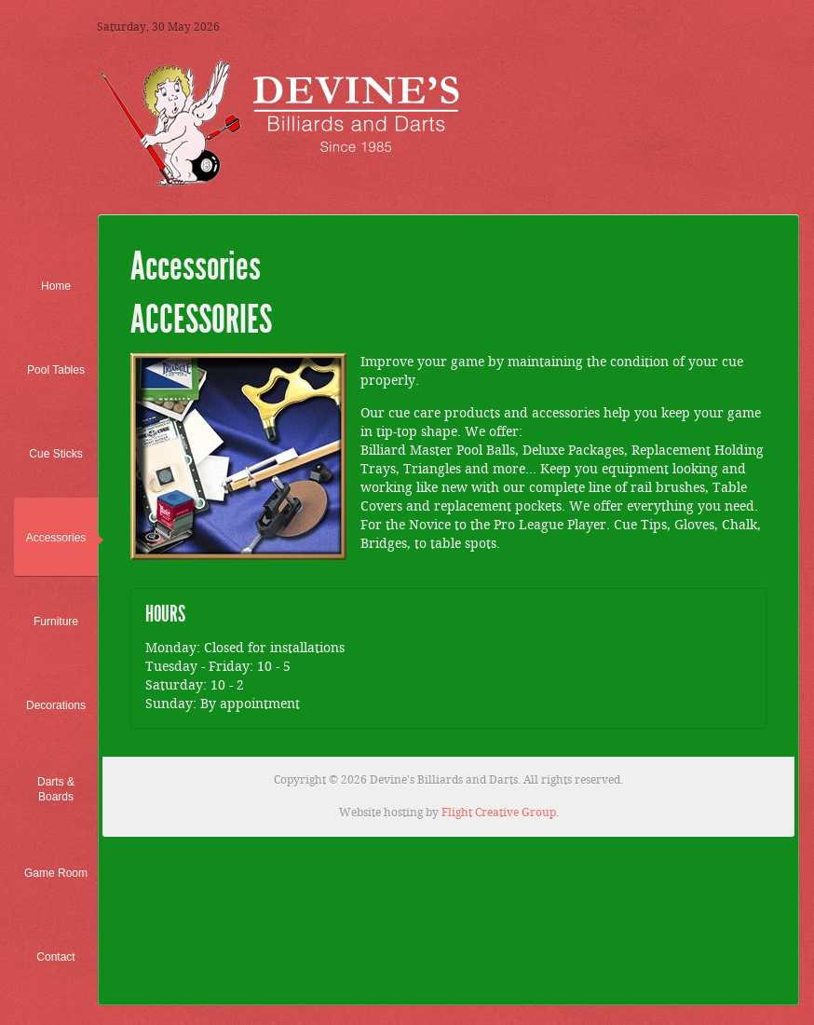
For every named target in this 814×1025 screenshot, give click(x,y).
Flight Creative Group (498, 813)
